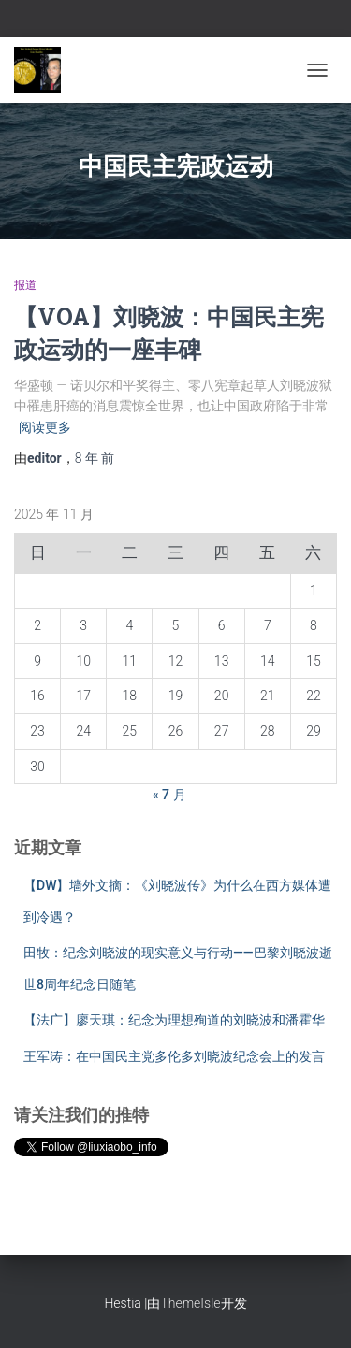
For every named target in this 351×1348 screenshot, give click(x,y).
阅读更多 (45, 427)
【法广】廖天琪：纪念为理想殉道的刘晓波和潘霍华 (174, 1019)
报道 (25, 285)
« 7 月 (169, 794)
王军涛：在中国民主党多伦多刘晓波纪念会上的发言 (174, 1056)
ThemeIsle (190, 1303)
